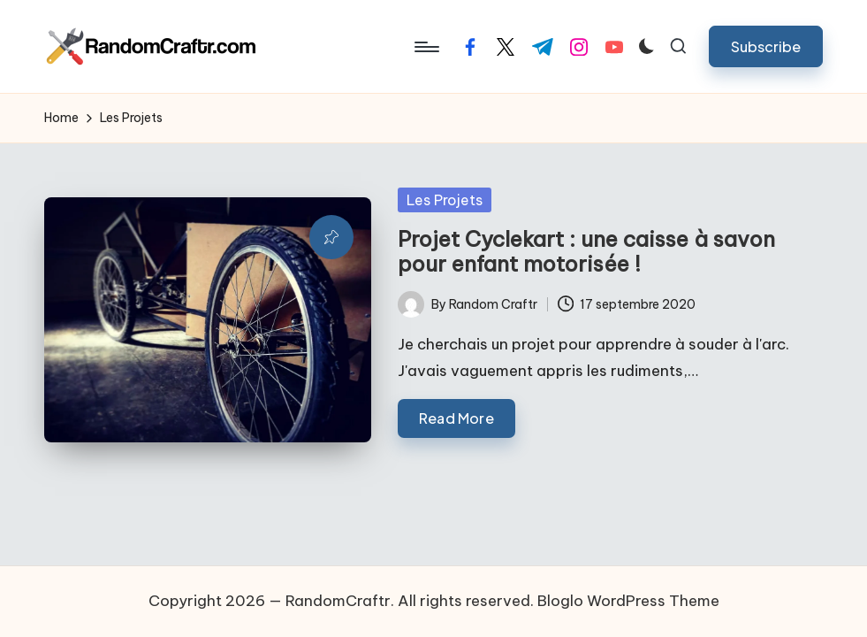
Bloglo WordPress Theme (628, 600)
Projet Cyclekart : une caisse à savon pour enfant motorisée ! (586, 252)
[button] (766, 46)
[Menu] (425, 47)
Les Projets (445, 200)
